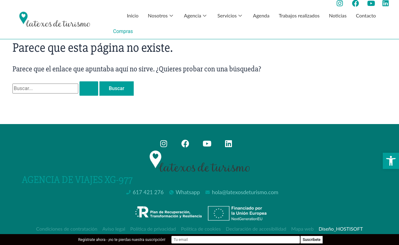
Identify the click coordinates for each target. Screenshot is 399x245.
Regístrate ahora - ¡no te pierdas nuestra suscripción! (148, 240)
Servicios (230, 15)
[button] (391, 161)
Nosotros (160, 15)
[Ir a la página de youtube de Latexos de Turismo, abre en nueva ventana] (372, 3)
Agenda (261, 15)
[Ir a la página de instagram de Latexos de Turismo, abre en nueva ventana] (342, 3)
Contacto (366, 15)
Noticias (338, 15)
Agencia (196, 15)
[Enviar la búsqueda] (88, 88)
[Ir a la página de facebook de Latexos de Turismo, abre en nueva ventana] (357, 3)
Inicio (132, 15)
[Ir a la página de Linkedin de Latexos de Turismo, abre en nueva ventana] (387, 3)
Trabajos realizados (299, 15)
